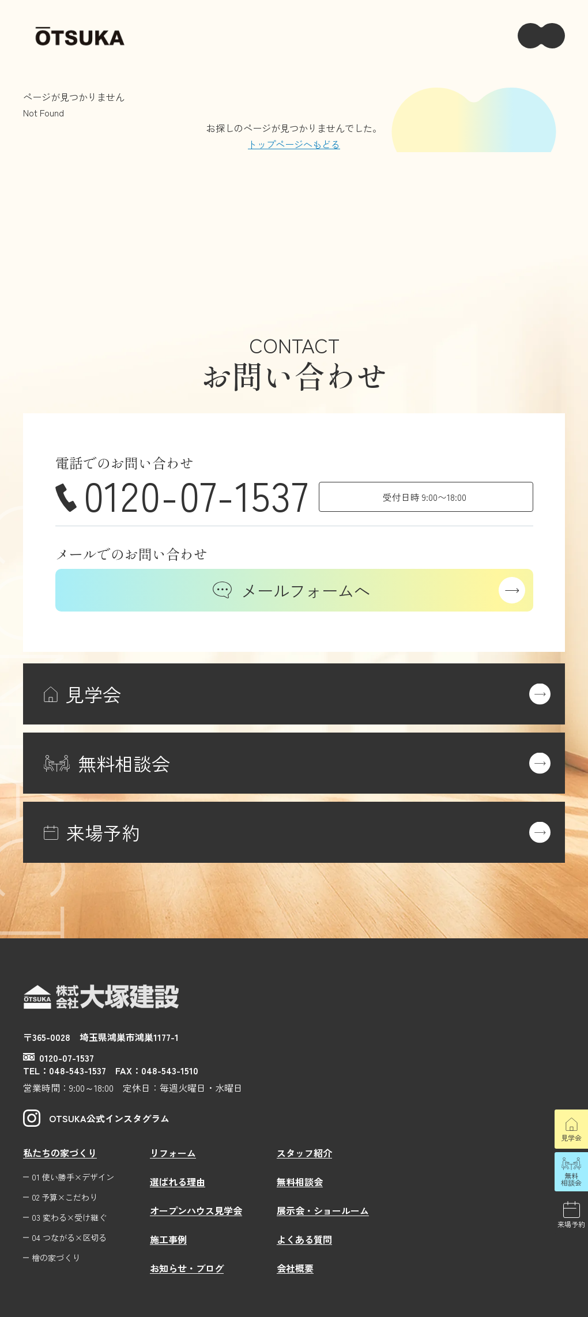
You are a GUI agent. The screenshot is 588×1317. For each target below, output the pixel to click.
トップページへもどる (294, 144)
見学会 (571, 1137)
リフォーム (173, 1153)
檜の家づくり (56, 1258)
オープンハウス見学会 (196, 1210)
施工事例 (168, 1239)
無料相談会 (571, 1179)
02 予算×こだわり (64, 1197)
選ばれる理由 (177, 1181)
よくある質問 (304, 1239)
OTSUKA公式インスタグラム (96, 1118)
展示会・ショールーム (323, 1210)
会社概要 (295, 1268)
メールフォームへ (291, 590)
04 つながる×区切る (69, 1237)
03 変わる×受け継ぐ (69, 1217)
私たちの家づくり (60, 1153)
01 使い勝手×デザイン (73, 1177)
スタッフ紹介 (304, 1153)
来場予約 (571, 1224)
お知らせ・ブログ (187, 1268)
